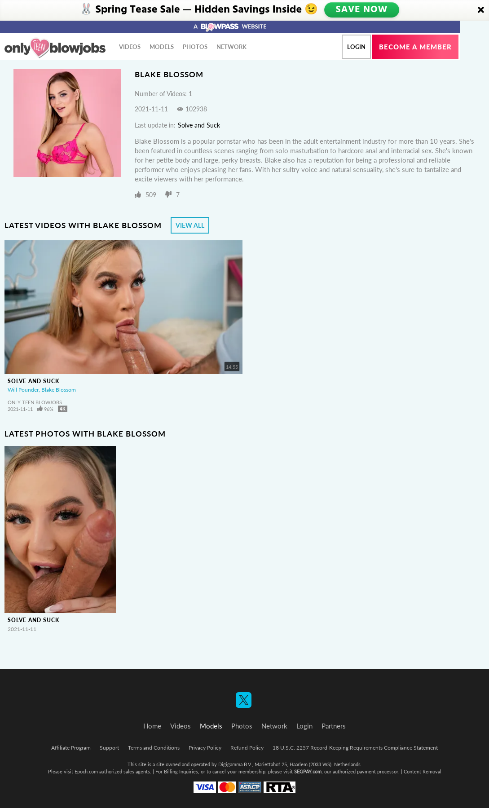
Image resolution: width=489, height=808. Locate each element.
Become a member (415, 47)
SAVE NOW (362, 10)
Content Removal (422, 771)
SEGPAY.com (308, 771)
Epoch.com (86, 771)
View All (190, 225)
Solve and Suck (199, 125)
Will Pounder (23, 389)
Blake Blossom (58, 389)
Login (356, 46)
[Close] (481, 10)
